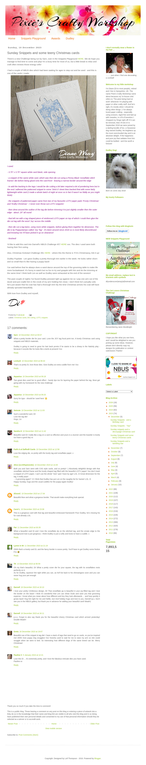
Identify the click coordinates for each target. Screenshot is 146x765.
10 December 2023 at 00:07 (30, 335)
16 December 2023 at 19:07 (31, 631)
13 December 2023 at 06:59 (28, 564)
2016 (111, 511)
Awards (55, 38)
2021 (111, 493)
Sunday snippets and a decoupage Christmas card (123, 430)
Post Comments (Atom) (28, 735)
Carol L (17, 509)
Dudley (70, 38)
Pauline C (18, 655)
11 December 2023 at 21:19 (36, 546)
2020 (111, 496)
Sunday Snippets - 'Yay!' (121, 426)
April (113, 474)
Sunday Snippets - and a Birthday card (121, 421)
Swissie (17, 410)
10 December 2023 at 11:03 (33, 410)
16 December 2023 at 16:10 (32, 587)
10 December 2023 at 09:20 (34, 395)
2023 (111, 413)
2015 (111, 515)
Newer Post (13, 724)
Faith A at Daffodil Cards (24, 449)
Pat (15, 527)
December (115, 417)
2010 (111, 533)
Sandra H (18, 431)
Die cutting (31, 318)
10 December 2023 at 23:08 (32, 509)
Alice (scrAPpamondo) (24, 465)
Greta (16, 631)
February (115, 481)
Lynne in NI (19, 546)
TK (15, 564)
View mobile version (53, 728)
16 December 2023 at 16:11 (32, 613)
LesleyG (17, 361)
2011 (111, 529)
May (113, 470)
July (113, 463)
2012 (111, 526)
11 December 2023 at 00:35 (29, 527)
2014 (111, 518)
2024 (111, 410)
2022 (111, 489)
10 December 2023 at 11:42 (34, 431)
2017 (111, 507)
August (114, 459)
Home (11, 38)
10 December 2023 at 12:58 (47, 449)
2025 (111, 406)
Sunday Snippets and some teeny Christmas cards (122, 436)
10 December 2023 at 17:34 (33, 493)
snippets (44, 318)
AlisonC (17, 493)
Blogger (97, 758)
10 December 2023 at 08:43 (33, 361)
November (115, 448)
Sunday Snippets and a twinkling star (120, 442)
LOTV (38, 318)
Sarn (16, 335)
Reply (16, 353)
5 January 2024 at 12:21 (33, 655)
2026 (111, 402)
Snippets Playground (33, 38)
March (114, 477)
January (114, 485)
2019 (111, 500)
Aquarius (18, 376)
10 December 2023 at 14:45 (46, 465)
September (116, 455)
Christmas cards (20, 318)
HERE (81, 59)
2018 (111, 504)
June (113, 466)
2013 (111, 522)
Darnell (17, 587)
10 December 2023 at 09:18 (34, 376)
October (114, 452)
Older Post (94, 724)
